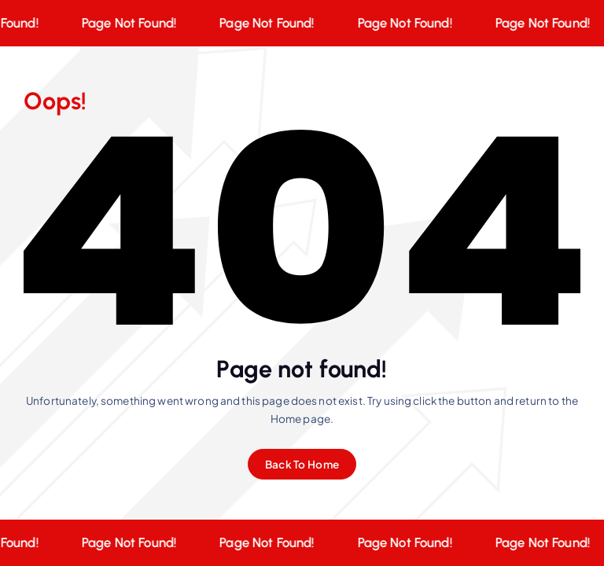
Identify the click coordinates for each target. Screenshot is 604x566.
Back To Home (302, 464)
